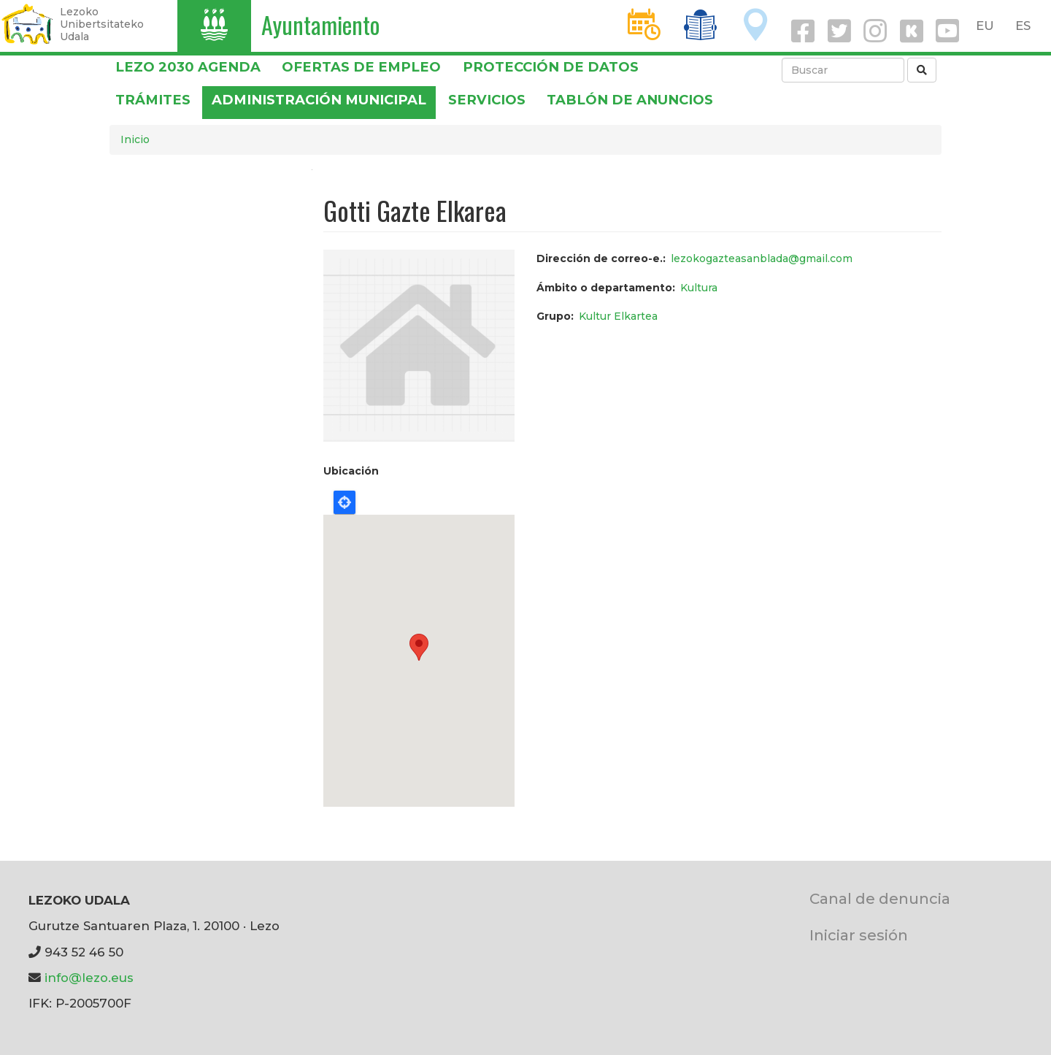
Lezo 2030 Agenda (188, 66)
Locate (344, 502)
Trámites (152, 99)
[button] (419, 344)
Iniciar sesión (858, 935)
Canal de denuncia (879, 898)
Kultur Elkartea (618, 316)
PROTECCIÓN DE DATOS (551, 66)
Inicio (135, 139)
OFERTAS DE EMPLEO (361, 66)
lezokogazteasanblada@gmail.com (761, 258)
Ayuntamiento (320, 24)
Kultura (698, 287)
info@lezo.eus (89, 977)
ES (1023, 25)
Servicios (487, 99)
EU (985, 25)
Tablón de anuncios (630, 99)
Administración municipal (319, 99)
